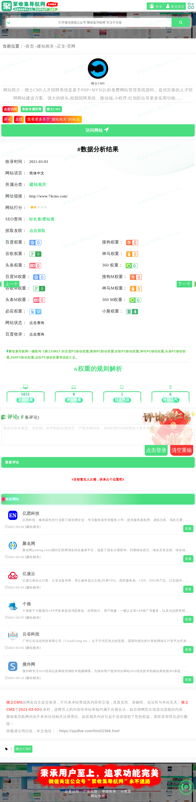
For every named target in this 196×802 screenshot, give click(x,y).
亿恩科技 (31, 513)
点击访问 (10, 109)
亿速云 (28, 574)
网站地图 (98, 796)
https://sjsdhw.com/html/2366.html (89, 731)
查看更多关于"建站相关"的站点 (53, 119)
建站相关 (45, 46)
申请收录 (109, 791)
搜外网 (28, 664)
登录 (155, 6)
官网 (71, 46)
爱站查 (48, 219)
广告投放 (90, 791)
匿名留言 (174, 6)
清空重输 (182, 450)
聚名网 (28, 543)
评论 (7, 119)
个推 (26, 604)
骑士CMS (54, 109)
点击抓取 (37, 231)
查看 (188, 528)
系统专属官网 (32, 109)
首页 (30, 46)
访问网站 (97, 129)
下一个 (184, 284)
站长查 (35, 219)
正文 (61, 46)
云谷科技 (31, 634)
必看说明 (72, 791)
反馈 (19, 119)
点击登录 (156, 450)
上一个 (11, 284)
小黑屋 (125, 791)
